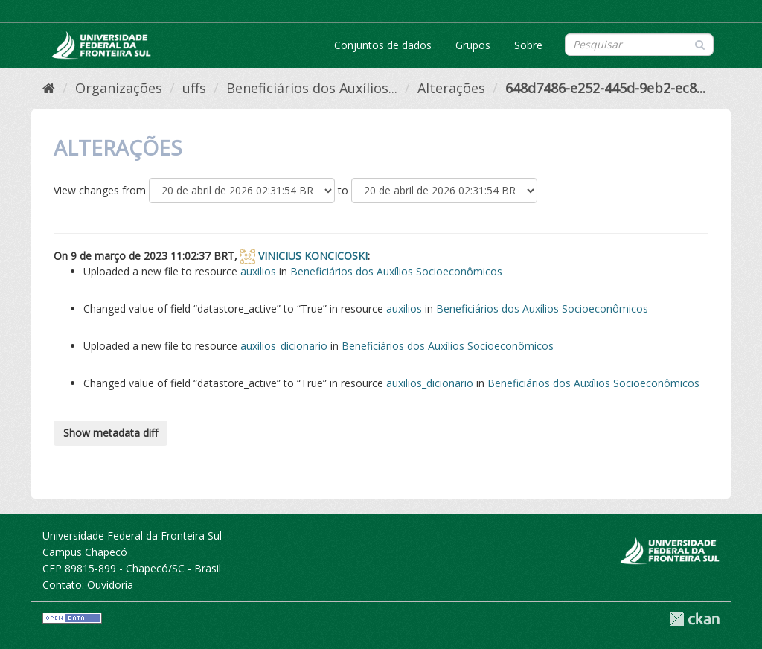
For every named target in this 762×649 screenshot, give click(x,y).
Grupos (472, 45)
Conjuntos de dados (383, 45)
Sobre (528, 45)
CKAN (694, 619)
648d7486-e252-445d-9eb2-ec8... (605, 88)
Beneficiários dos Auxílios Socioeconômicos (396, 271)
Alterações (451, 88)
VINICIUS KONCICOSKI (313, 256)
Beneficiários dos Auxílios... (311, 88)
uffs (194, 88)
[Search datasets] (639, 44)
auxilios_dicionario (283, 346)
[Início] (48, 88)
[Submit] (700, 43)
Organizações (118, 88)
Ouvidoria (110, 585)
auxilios (258, 271)
